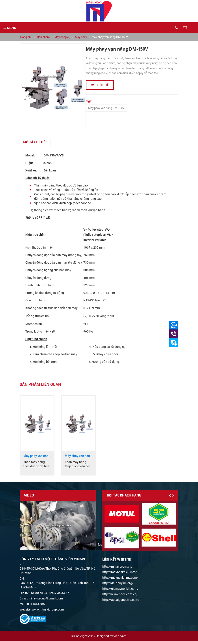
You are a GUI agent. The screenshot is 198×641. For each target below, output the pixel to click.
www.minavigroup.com (48, 609)
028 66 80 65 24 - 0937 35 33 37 (47, 593)
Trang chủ (26, 37)
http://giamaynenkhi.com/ (120, 588)
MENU (10, 28)
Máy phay (81, 37)
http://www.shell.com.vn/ (120, 594)
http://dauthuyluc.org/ (117, 583)
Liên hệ (100, 85)
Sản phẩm (43, 37)
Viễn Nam (120, 636)
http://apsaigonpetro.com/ (120, 599)
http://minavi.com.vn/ (117, 566)
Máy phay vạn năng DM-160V (78, 456)
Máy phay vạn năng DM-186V (37, 456)
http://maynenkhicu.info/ (119, 572)
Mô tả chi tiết (35, 142)
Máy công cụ (62, 37)
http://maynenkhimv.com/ (120, 577)
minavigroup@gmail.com (45, 598)
